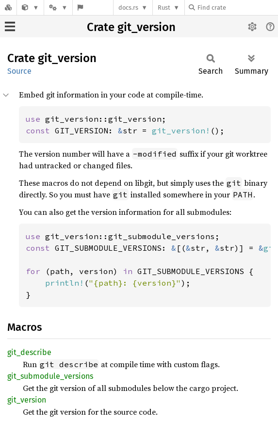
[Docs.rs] (8, 7)
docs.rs (128, 7)
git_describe (29, 352)
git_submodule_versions (50, 376)
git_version (26, 400)
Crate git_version (131, 27)
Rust (164, 7)
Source (19, 71)
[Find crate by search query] (237, 7)
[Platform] (58, 7)
